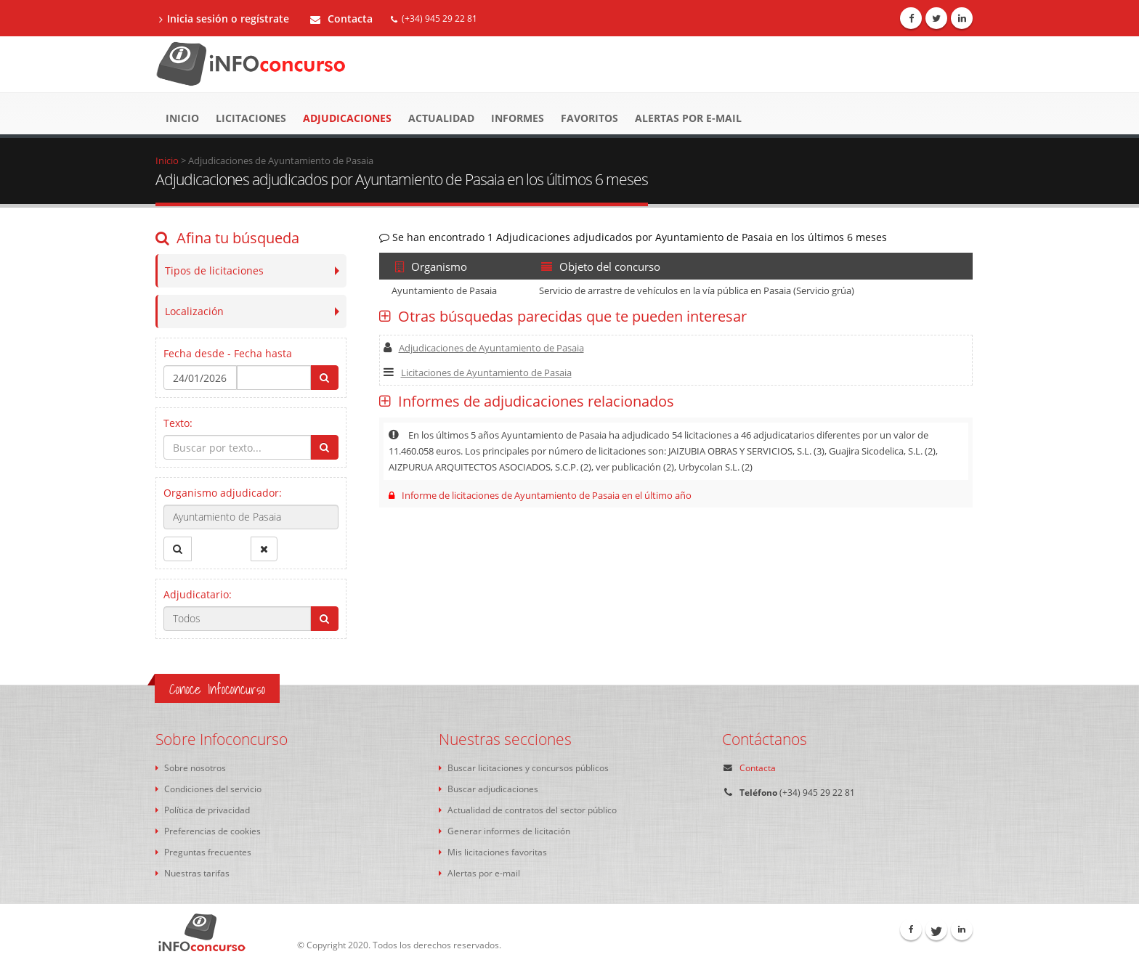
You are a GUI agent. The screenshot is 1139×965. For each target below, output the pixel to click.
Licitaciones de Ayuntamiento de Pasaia (478, 372)
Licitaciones (251, 118)
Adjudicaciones (347, 118)
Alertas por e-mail (688, 118)
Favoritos (589, 118)
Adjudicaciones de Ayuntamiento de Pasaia (484, 347)
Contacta (341, 18)
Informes (517, 118)
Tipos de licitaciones (214, 270)
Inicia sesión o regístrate (224, 18)
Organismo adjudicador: (222, 493)
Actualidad (441, 118)
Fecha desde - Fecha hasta (227, 353)
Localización (194, 311)
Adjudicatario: (197, 594)
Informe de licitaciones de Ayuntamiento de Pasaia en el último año (540, 495)
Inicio (182, 118)
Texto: (177, 423)
